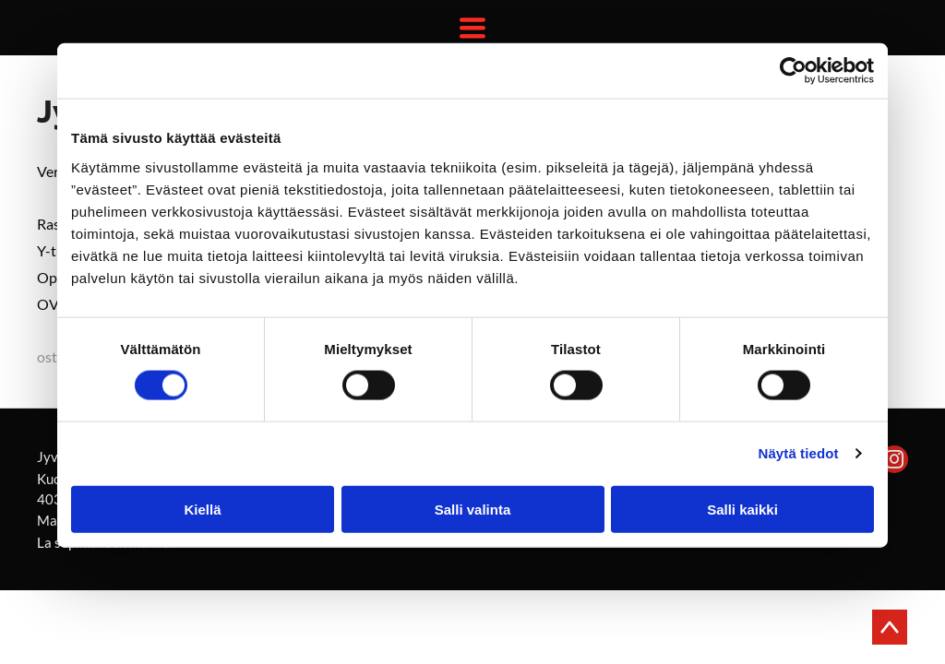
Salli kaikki (742, 508)
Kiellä (202, 508)
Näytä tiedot (799, 453)
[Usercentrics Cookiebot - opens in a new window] (793, 71)
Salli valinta (473, 508)
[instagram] (894, 461)
